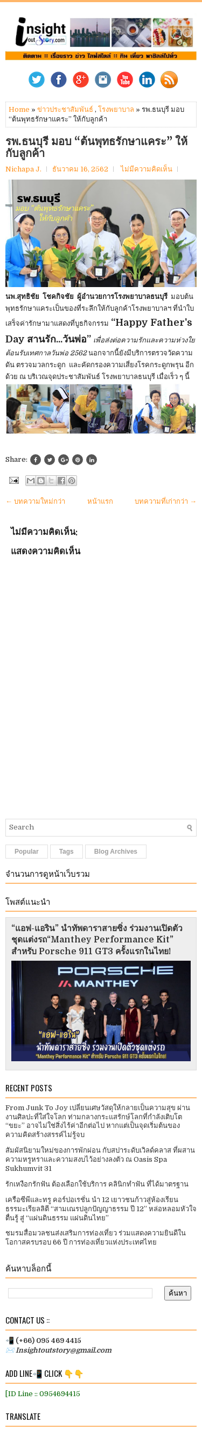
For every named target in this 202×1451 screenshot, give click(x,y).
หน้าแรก (100, 501)
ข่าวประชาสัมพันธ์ (65, 109)
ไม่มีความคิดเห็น (146, 169)
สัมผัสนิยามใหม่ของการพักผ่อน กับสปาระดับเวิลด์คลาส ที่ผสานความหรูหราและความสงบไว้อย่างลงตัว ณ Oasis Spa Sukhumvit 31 (100, 1159)
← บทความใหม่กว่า (35, 501)
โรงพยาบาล (116, 109)
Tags (66, 851)
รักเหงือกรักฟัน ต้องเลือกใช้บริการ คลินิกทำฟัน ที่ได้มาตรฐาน (97, 1184)
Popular (27, 851)
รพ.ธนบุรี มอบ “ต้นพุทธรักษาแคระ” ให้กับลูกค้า (96, 147)
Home (19, 109)
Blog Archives (115, 851)
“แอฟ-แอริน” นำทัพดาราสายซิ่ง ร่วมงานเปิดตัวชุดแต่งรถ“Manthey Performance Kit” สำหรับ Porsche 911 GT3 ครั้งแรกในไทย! (97, 940)
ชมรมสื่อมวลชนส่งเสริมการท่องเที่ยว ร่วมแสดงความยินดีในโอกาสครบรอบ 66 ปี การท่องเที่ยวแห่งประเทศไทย (95, 1237)
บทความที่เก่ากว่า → (166, 501)
